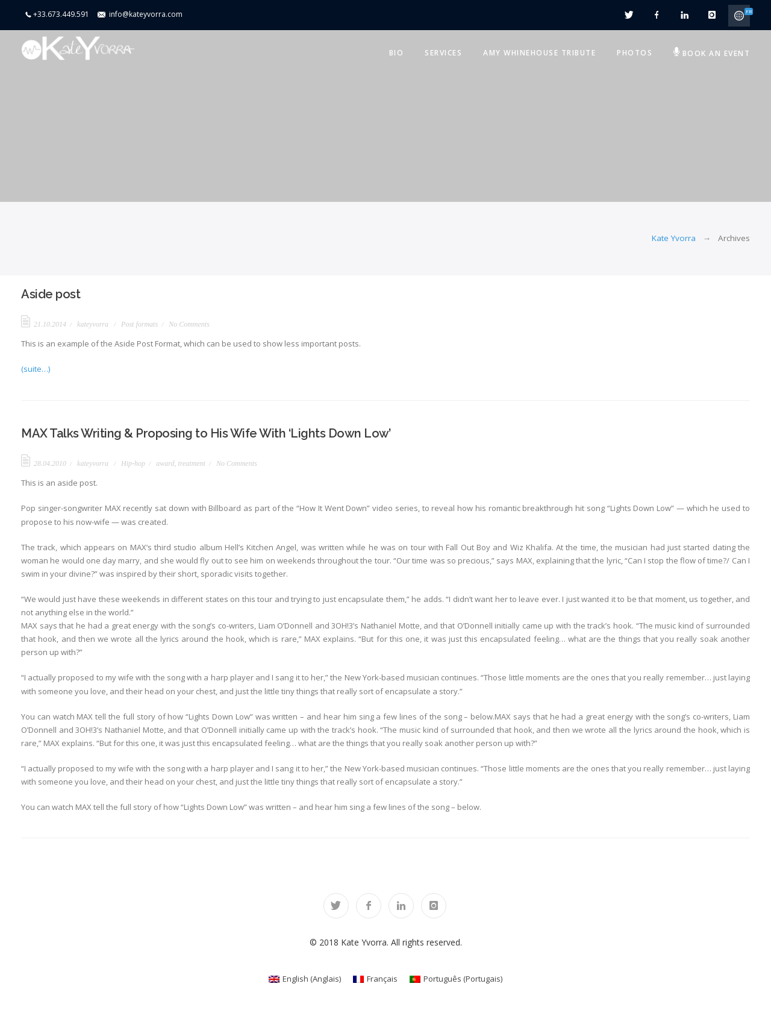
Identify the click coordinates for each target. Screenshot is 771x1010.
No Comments (189, 324)
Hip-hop (133, 463)
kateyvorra (92, 324)
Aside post (50, 294)
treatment (191, 463)
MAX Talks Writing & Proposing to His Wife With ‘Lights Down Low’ (205, 433)
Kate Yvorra (674, 238)
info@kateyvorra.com (146, 14)
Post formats (139, 324)
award (165, 463)
